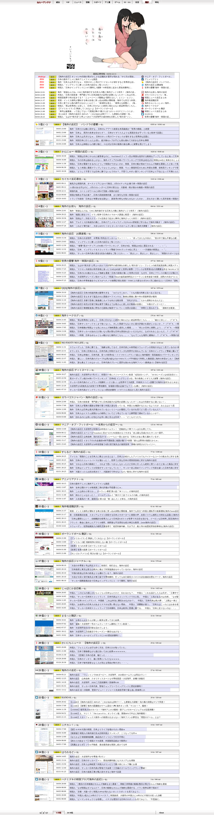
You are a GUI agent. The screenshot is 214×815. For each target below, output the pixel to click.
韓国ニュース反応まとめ (156, 97)
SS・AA (127, 2)
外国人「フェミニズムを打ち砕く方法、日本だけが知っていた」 (98, 647)
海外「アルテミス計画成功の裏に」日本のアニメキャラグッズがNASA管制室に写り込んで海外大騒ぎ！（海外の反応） (123, 222)
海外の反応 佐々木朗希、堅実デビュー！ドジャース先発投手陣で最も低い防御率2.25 (107, 690)
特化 (157, 2)
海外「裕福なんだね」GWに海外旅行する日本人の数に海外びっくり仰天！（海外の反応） (110, 211)
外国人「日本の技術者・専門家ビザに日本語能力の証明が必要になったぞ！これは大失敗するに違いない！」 (118, 402)
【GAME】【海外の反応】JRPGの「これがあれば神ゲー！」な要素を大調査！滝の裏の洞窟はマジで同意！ (117, 702)
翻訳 (147, 2)
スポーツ (97, 2)
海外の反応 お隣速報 (154, 85)
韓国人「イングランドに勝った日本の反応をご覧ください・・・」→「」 (90, 85)
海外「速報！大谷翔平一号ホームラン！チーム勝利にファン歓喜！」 (100, 624)
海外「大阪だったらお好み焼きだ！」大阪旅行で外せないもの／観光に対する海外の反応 (109, 472)
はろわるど (68, 752)
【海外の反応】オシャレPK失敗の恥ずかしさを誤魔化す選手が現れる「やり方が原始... (96, 76)
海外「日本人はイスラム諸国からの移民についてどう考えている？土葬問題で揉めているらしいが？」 (115, 413)
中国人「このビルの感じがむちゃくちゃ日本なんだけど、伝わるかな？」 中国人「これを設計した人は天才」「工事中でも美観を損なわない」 (124, 594)
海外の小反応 (69, 670)
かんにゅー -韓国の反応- (75, 151)
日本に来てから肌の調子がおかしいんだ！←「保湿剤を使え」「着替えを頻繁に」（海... (97, 103)
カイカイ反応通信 (71, 179)
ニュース (77, 2)
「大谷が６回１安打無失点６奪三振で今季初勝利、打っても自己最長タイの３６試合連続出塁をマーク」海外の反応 (121, 577)
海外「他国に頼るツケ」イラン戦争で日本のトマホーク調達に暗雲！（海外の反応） (107, 214)
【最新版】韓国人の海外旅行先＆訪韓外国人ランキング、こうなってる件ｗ (103, 733)
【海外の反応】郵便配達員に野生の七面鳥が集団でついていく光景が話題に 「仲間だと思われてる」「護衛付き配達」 (123, 308)
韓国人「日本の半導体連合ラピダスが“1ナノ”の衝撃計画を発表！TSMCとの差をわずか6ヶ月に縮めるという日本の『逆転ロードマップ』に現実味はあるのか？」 (124, 282)
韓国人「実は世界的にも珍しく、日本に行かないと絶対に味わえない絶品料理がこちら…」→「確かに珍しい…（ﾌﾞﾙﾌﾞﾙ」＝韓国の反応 (124, 321)
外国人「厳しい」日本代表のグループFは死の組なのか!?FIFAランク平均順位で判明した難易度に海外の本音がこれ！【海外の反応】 (125, 360)
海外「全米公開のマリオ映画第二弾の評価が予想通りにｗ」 (96, 487)
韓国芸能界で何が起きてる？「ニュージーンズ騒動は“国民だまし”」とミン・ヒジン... (96, 97)
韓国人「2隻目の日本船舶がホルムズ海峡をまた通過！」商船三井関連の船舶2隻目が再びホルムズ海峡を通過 (118, 784)
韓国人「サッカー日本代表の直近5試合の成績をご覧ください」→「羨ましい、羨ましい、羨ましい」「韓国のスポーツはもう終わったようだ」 (125, 254)
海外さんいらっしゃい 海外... (157, 103)
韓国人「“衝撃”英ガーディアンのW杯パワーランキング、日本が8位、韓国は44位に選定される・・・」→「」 (119, 246)
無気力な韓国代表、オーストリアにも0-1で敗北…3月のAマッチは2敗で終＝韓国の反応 (108, 183)
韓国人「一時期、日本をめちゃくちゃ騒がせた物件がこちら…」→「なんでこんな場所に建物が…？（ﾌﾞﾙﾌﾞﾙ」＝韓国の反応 (124, 336)
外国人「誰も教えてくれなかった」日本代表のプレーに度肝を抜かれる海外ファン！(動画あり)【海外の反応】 (119, 362)
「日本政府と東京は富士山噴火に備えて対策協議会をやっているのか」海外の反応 (106, 569)
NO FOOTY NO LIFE (73, 342)
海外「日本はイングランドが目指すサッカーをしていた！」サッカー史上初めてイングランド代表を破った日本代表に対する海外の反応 (124, 469)
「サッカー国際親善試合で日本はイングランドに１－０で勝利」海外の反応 (103, 581)
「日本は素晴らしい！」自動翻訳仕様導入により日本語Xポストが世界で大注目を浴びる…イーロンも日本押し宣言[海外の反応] (124, 520)
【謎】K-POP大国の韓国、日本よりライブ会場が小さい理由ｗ (97, 729)
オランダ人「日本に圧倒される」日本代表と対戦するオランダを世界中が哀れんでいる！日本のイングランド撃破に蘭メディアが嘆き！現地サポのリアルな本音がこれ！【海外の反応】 (124, 352)
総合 (58, 2)
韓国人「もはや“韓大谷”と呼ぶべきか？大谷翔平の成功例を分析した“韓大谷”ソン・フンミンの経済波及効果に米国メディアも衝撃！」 (124, 266)
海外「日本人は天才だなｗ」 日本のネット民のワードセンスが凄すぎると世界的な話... (96, 82)
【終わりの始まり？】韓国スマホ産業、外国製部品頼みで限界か (98, 741)
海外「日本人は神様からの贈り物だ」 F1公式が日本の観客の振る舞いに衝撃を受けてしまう (110, 144)
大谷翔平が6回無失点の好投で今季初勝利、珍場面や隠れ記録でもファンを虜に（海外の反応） (112, 386)
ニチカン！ (68, 725)
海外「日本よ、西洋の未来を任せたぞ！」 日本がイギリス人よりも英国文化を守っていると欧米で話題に (116, 133)
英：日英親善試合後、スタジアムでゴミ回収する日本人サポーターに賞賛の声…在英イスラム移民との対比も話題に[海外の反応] (124, 516)
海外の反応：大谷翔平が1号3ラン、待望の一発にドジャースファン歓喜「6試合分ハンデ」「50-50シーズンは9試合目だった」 (123, 376)
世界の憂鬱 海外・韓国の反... (157, 87)
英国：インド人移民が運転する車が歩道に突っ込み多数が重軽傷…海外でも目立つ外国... (97, 100)
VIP (67, 2)
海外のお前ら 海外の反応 (156, 92)
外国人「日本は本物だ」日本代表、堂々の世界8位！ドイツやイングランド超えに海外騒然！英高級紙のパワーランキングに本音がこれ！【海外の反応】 (125, 356)
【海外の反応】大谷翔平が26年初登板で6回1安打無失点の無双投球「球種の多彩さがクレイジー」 (113, 444)
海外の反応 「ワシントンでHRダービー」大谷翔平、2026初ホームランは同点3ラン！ (108, 675)
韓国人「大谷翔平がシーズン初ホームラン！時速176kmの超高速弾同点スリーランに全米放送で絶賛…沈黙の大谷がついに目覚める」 (124, 278)
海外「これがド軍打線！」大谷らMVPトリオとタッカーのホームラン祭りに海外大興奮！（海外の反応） (116, 226)
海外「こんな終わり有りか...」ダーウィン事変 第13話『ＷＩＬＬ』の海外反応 (104, 491)
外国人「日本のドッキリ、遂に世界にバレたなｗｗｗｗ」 (95, 659)
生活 (137, 2)
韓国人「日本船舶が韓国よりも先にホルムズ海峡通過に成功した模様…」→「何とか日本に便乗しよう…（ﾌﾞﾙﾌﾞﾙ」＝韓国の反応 (124, 329)
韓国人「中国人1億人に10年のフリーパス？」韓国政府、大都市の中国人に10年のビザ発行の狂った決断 (116, 795)
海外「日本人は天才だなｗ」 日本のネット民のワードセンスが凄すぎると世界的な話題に (109, 136)
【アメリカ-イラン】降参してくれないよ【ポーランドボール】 (86, 108)
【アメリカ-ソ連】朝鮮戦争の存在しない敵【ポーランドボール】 (99, 542)
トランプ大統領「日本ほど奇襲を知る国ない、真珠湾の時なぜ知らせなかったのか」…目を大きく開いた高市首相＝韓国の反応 (124, 200)
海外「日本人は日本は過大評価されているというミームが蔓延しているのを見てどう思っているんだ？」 (116, 409)
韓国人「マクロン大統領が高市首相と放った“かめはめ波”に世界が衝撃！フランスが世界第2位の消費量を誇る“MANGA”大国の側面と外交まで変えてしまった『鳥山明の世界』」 (124, 270)
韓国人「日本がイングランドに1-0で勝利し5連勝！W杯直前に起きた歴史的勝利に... (95, 87)
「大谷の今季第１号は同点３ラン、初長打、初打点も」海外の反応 (99, 565)
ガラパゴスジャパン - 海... (156, 95)
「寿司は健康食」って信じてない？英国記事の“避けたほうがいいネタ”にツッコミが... (96, 111)
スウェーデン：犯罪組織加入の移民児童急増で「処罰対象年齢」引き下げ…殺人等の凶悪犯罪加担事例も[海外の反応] (122, 526)
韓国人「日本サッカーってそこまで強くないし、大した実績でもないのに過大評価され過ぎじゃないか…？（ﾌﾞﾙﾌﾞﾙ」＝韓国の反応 (124, 325)
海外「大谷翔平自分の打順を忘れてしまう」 (89, 628)
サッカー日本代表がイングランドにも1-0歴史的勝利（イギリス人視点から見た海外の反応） (111, 390)
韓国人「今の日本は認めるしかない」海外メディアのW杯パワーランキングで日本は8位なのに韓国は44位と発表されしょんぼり (125, 161)
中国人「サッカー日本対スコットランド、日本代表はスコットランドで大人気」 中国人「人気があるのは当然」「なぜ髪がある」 (124, 598)
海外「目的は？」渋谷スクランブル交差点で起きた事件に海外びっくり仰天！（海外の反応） (111, 218)
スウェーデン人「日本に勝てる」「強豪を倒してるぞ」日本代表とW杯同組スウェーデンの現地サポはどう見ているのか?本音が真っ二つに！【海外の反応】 (124, 348)
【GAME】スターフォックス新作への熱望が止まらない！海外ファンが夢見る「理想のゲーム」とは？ (115, 717)
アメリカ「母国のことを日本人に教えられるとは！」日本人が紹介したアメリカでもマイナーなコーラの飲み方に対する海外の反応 (124, 458)
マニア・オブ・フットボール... (158, 76)
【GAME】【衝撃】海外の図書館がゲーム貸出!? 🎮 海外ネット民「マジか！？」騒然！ (109, 706)
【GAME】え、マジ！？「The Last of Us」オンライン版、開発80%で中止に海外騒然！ (108, 713)
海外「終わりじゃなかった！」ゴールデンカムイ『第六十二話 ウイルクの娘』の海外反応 (109, 495)
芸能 (87, 2)
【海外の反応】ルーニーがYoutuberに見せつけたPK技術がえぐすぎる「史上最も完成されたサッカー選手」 (117, 433)
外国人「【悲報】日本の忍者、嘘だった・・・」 (91, 655)
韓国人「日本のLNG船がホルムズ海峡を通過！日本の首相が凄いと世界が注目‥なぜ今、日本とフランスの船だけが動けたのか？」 (124, 274)
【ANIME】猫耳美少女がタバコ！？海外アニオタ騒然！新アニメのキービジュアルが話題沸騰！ (113, 710)
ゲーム (117, 2)
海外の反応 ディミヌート (75, 370)
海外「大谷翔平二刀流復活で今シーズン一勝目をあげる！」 (96, 631)
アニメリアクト (152, 79)
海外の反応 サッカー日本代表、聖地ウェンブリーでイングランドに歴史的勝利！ (106, 686)
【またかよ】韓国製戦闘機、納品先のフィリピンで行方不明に (97, 737)
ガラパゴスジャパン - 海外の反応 (80, 397)
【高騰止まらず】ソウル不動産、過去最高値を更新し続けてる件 (98, 744)
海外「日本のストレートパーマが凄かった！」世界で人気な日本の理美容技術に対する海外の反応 (113, 460)
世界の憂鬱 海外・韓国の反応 (78, 261)
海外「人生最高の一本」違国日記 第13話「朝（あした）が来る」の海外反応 (104, 499)
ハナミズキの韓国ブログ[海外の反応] (82, 779)
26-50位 (70, 813)
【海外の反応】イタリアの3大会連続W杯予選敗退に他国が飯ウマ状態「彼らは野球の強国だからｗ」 (115, 440)
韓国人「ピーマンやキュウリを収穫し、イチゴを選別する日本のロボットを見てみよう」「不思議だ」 (115, 799)
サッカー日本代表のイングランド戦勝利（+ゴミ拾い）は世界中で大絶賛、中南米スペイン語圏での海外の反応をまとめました (125, 383)
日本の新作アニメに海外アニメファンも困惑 (77, 79)
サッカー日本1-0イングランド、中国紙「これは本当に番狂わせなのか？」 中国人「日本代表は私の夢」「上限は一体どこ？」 (123, 602)
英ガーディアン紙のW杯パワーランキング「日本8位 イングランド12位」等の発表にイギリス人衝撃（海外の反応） (121, 378)
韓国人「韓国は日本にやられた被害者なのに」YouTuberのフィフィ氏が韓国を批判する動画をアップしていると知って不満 (124, 156)
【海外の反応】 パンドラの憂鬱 (80, 124)
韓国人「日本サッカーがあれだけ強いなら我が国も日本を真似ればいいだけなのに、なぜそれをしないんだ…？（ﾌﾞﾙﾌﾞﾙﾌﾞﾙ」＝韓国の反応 (124, 332)
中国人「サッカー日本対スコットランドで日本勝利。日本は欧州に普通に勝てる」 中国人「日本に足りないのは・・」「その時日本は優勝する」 (123, 609)
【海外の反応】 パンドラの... (157, 82)
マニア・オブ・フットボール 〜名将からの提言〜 (90, 424)
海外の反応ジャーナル (74, 561)
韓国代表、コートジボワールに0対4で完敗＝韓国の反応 (94, 191)
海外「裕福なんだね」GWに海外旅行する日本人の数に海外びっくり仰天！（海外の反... (97, 92)
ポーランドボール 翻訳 (155, 108)
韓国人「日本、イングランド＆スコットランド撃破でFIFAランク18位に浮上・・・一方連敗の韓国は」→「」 (118, 249)
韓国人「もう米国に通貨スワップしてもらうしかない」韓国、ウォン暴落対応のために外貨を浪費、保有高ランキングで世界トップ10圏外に (124, 169)
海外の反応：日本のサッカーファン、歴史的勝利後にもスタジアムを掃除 (102, 760)
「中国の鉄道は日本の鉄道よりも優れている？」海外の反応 (96, 573)
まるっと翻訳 (69, 615)
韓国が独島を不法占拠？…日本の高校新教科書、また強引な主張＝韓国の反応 (104, 195)
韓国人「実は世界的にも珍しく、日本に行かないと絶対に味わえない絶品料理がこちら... (97, 106)
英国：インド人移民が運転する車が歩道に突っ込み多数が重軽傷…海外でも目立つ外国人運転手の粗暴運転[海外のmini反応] (125, 511)
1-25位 (58, 813)
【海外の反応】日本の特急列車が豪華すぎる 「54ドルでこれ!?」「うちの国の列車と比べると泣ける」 (116, 293)
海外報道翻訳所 (152, 100)
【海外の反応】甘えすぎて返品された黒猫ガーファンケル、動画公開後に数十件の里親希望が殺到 (113, 296)
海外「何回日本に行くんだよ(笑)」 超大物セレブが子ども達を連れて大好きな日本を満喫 (109, 140)
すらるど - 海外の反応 (74, 452)
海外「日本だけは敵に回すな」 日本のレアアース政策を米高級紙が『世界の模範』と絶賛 (109, 129)
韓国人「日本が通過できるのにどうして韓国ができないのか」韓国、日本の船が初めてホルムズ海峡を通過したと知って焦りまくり (124, 165)
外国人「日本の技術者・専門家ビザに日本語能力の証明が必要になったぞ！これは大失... (97, 95)
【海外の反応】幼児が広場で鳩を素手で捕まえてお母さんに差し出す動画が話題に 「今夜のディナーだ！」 (118, 304)
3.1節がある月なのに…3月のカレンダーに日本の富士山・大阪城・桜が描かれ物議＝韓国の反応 (112, 187)
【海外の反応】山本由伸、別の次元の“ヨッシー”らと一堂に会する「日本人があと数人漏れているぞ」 (115, 437)
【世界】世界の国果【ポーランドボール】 (88, 550)
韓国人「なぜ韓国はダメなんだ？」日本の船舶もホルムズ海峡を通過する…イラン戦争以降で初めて (114, 788)
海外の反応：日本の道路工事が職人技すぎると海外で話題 (95, 772)
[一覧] (101, 125)
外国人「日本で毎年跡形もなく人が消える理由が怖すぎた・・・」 (99, 663)
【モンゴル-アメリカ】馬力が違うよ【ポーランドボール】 (96, 553)
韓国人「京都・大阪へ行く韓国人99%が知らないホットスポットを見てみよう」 (105, 792)
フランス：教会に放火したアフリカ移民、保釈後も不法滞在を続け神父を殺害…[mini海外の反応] (113, 522)
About (161, 813)
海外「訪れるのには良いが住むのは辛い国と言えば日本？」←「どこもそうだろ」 (106, 417)
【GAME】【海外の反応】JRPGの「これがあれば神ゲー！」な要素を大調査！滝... (94, 114)
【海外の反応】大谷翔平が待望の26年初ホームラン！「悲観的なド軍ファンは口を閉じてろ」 (111, 429)
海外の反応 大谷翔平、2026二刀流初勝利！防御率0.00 (94, 682)
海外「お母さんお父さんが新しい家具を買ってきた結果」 (95, 620)
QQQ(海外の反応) (71, 288)
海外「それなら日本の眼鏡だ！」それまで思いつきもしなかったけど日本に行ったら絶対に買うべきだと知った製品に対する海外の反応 (124, 465)
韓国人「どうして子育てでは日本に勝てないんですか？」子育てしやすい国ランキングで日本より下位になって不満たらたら (124, 173)
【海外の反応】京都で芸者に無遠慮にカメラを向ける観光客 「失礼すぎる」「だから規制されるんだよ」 (117, 300)
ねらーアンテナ (44, 2)
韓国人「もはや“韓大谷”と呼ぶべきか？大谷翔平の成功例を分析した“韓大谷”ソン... (95, 117)
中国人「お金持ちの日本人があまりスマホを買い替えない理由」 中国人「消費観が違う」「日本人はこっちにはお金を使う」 (124, 605)
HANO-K (149, 114)
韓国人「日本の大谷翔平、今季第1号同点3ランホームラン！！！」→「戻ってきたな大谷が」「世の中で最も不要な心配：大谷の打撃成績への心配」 (124, 239)
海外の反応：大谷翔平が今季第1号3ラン (87, 757)
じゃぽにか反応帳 (71, 588)
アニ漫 (107, 2)
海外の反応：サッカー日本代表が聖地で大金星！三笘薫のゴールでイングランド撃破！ (108, 768)
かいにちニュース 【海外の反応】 (81, 643)
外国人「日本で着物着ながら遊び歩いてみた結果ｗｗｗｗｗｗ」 (98, 651)
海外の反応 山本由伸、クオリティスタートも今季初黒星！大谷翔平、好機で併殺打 (107, 678)
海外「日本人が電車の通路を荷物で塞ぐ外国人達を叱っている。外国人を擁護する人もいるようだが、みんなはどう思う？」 (122, 407)
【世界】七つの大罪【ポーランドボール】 (88, 546)
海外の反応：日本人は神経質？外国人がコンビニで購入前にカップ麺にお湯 (103, 764)
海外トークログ (152, 106)
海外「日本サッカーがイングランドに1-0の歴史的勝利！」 (96, 635)
